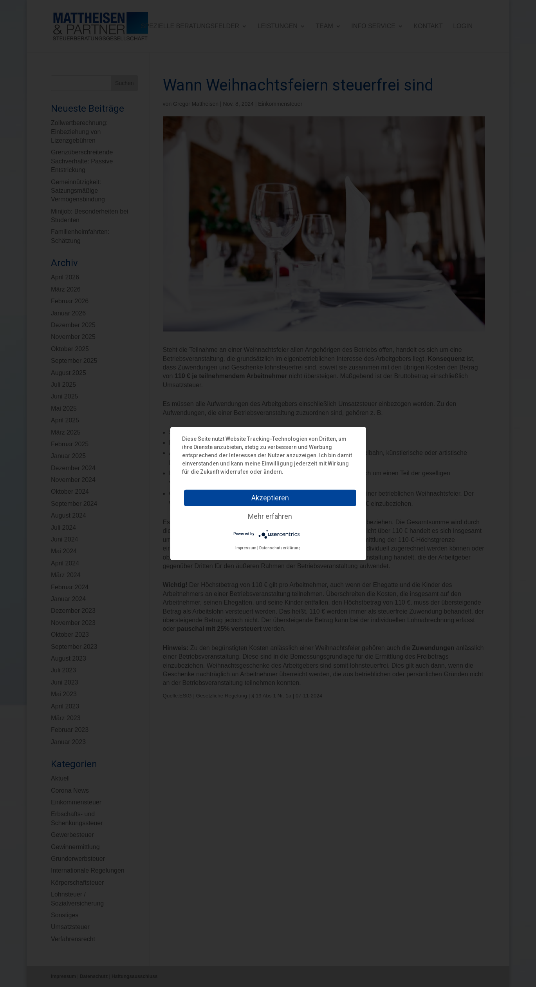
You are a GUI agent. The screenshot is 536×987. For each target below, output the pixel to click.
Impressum (245, 547)
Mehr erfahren (270, 516)
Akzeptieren (270, 497)
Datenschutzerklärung (280, 547)
